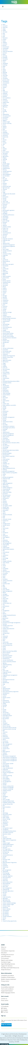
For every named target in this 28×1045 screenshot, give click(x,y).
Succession (5, 741)
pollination (5, 736)
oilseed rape (6, 507)
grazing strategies (7, 453)
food (4, 517)
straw (4, 62)
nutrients (5, 298)
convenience (6, 81)
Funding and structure (7, 954)
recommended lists (7, 645)
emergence (5, 180)
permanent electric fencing (9, 727)
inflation (5, 42)
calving (4, 406)
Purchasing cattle (7, 351)
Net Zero (5, 892)
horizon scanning (7, 123)
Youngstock (5, 829)
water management (7, 483)
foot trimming (6, 369)
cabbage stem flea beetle (9, 194)
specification (6, 391)
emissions (5, 631)
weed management (7, 591)
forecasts (5, 681)
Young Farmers (6, 780)
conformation (6, 387)
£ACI (4, 805)
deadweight (6, 466)
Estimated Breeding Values (9, 831)
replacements (6, 432)
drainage (5, 414)
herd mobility (6, 372)
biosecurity (5, 137)
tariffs (4, 795)
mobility (5, 366)
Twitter (5, 1008)
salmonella (5, 871)
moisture (5, 313)
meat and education (8, 51)
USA (4, 144)
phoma (4, 248)
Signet (4, 384)
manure (5, 291)
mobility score (6, 373)
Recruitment (6, 718)
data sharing (6, 541)
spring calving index (8, 804)
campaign (5, 637)
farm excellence (7, 98)
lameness (5, 358)
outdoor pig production (8, 628)
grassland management (8, 471)
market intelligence (7, 487)
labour (4, 739)
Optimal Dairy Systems (8, 549)
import (4, 798)
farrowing (5, 59)
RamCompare (6, 621)
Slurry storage (6, 799)
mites (4, 267)
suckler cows (6, 403)
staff (4, 868)
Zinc (4, 294)
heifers (4, 430)
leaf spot (5, 236)
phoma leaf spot (7, 186)
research (5, 99)
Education (4, 953)
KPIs (4, 550)
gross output (6, 152)
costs (4, 475)
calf (3, 538)
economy (5, 44)
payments (5, 735)
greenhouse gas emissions (9, 318)
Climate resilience (7, 916)
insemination (6, 378)
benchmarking (6, 331)
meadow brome (6, 282)
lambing (5, 469)
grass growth (6, 451)
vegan (4, 29)
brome (4, 279)
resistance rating (7, 254)
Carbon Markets (7, 901)
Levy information (6, 956)
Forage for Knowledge (8, 787)
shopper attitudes (7, 561)
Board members (7, 807)
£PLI (4, 343)
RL (3, 146)
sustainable (5, 48)
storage (4, 200)
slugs (4, 192)
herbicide (5, 673)
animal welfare (6, 394)
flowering (5, 219)
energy (4, 110)
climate (4, 894)
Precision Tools (6, 859)
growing (5, 415)
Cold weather (6, 910)
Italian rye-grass (7, 276)
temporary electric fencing (9, 729)
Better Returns (6, 751)
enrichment (5, 117)
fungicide (5, 212)
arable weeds (6, 547)
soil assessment (7, 495)
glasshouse (5, 618)
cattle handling (6, 393)
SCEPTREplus (6, 508)
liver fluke (5, 424)
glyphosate (5, 273)
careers (4, 87)
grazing (4, 418)
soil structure (6, 445)
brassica (5, 307)
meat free (5, 27)
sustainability (6, 738)
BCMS (4, 858)
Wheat (4, 286)
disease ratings (6, 819)
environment (6, 47)
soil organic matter (7, 505)
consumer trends (7, 519)
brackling (5, 155)
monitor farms (6, 525)
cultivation (5, 301)
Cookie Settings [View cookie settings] (4, 1044)
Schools (4, 784)
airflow (4, 703)
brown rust (5, 228)
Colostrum (5, 354)
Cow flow (5, 370)
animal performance (8, 855)
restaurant (5, 636)
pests (4, 191)
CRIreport (5, 723)
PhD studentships (7, 657)
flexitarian (5, 38)
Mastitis (5, 375)
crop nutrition (6, 459)
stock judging (6, 778)
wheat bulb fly (6, 261)
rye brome (5, 285)
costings (5, 462)
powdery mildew (7, 227)
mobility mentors (7, 790)
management (6, 610)
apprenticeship (6, 688)
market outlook (6, 714)
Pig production (6, 702)
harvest (4, 198)
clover (4, 209)
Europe (4, 709)
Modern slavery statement (8, 979)
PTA (3, 346)
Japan (4, 750)
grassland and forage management (11, 622)
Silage (4, 363)
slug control (6, 486)
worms (4, 423)
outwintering (6, 889)
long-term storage (7, 312)
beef (4, 33)
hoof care (5, 367)
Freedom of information (8, 977)
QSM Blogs (5, 813)
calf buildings (6, 324)
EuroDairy (5, 579)
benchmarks (6, 165)
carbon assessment (7, 580)
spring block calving (8, 334)
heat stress (5, 325)
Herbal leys (5, 867)
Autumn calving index (8, 786)
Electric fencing (6, 726)
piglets (4, 71)
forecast (5, 131)
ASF (3, 138)
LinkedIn (5, 1010)
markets (5, 149)
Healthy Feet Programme (9, 355)
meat (4, 534)
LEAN (4, 511)
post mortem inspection (9, 456)
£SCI (4, 345)
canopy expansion (7, 171)
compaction (5, 300)
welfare (4, 60)
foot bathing (6, 765)
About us (3, 947)
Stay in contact (6, 1024)
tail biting (5, 119)
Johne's (4, 793)
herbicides (5, 271)
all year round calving (8, 336)
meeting (5, 588)
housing (5, 111)
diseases (5, 502)
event (4, 576)
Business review (7, 834)
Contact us (4, 998)
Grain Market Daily (7, 846)
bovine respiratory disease (9, 661)
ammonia (5, 630)
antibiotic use (6, 463)
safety (4, 396)
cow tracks (5, 853)
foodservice (5, 520)
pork (4, 36)
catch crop (5, 201)
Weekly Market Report (8, 844)
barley (4, 646)
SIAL (4, 808)
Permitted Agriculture (8, 891)
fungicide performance (8, 215)
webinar (5, 574)
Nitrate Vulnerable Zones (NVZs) (11, 450)
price (4, 322)
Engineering (6, 700)
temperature (6, 134)
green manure (6, 203)
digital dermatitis (7, 360)
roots (4, 182)
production (5, 105)
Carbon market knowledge (9, 903)
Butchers (5, 837)
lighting (4, 663)
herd (4, 612)
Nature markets (6, 909)
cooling (4, 309)
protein (4, 39)
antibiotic (5, 93)
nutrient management (8, 435)
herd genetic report (7, 828)
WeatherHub (6, 682)
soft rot (4, 706)
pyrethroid (5, 260)
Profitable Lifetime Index (9, 802)
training (5, 84)
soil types (5, 444)
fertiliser (5, 289)
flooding (5, 864)
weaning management (8, 433)
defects (4, 711)
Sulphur (5, 288)
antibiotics (5, 540)
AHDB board (6, 816)
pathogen (5, 213)
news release (6, 562)
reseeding (5, 438)
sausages (5, 594)
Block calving (6, 766)
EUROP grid (5, 390)
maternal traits (6, 478)
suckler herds (6, 724)
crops (4, 567)
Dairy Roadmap (6, 883)
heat (4, 68)
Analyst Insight (6, 843)
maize (4, 457)
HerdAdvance (6, 693)
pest (4, 669)
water (4, 66)
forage (4, 364)
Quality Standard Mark (8, 801)
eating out (5, 535)
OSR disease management (9, 756)
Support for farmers (6, 966)
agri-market (5, 742)
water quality (6, 490)
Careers (3, 949)
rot (3, 708)
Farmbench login (6, 962)
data (4, 531)
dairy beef (5, 397)
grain (4, 304)
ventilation (5, 63)
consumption (6, 83)
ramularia (5, 234)
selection (5, 388)
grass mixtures (6, 441)
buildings (5, 65)
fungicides (5, 255)
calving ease (6, 342)
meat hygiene (6, 537)
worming (5, 56)
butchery (5, 792)
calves (4, 399)
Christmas (5, 78)
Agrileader (5, 898)
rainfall (4, 667)
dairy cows (5, 886)
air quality (5, 573)
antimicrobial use (7, 603)
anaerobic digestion (8, 876)
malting (4, 315)
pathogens (5, 796)
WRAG (4, 274)
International (6, 552)
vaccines (5, 465)
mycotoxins (5, 216)
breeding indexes (7, 382)
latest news (5, 598)
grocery (4, 45)
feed (4, 129)
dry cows (5, 376)
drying (4, 310)
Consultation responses (8, 951)
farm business (6, 571)
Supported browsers (7, 991)
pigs (4, 585)
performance (6, 606)
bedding (5, 600)
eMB (4, 90)
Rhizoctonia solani (7, 814)
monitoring (5, 747)
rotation (5, 185)
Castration (5, 879)
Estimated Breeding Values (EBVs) (11, 381)
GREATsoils (5, 484)
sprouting (5, 153)
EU (3, 835)
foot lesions (5, 361)
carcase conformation (8, 348)
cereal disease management (10, 760)
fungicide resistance (8, 239)
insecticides (6, 642)
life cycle (5, 179)
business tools (6, 583)
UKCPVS (4, 252)
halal (4, 586)
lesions (4, 762)
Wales (4, 556)
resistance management (9, 245)
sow (4, 604)
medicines (5, 92)
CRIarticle (5, 732)
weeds (4, 195)
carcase (4, 856)
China (4, 720)
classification (6, 385)
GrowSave (5, 823)
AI (3, 685)
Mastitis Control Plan (8, 357)
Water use (5, 666)
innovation (5, 101)
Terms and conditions (7, 989)
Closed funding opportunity (9, 921)
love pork (5, 847)
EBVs (4, 402)
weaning (5, 72)
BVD (4, 730)
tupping (5, 480)
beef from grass (7, 771)
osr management (7, 781)
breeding (5, 57)
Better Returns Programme (9, 840)
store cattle (5, 777)
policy (4, 733)
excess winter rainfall (8, 763)
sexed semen (6, 400)
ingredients (5, 822)
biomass (5, 183)
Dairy (4, 24)
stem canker (6, 249)
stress (4, 69)
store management (7, 744)
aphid (4, 513)
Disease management (8, 772)
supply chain (6, 102)
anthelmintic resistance (8, 426)
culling (4, 420)
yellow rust (5, 230)
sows (4, 607)
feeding (4, 74)
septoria (5, 225)
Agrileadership (6, 900)
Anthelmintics (6, 658)
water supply (6, 817)
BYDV (4, 257)
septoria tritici (6, 243)
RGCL (4, 826)
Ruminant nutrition (7, 655)
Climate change (6, 319)
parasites (5, 412)
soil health (5, 504)
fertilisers (5, 448)
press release (6, 589)
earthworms (6, 498)
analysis (5, 676)
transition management (8, 417)
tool (3, 89)
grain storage (6, 221)
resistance (5, 95)
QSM (4, 516)
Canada (4, 143)
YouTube (5, 1012)
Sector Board (6, 717)
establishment (6, 168)
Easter (4, 41)
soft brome (5, 283)
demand (5, 297)
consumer (5, 26)
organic (4, 270)
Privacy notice (5, 981)
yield (4, 177)
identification (6, 690)
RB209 (4, 592)
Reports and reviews (7, 960)
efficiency (5, 107)
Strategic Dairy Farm (8, 625)
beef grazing (6, 852)
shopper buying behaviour (9, 615)
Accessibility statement (7, 987)
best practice (6, 654)
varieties (5, 624)
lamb (4, 35)
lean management (7, 888)
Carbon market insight (8, 904)
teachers (5, 53)
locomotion (5, 349)
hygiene (5, 120)
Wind (4, 919)
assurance (5, 135)
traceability (5, 568)
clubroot (5, 189)
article (4, 565)
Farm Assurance (7, 877)
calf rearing (5, 712)
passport (5, 222)
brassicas (5, 204)
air (3, 108)
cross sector (6, 627)
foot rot (4, 237)
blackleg (5, 705)
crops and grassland (8, 768)
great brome (6, 277)
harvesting (5, 460)
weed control (6, 436)
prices (4, 125)
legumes (5, 206)
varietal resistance (7, 251)
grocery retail (6, 80)
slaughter (5, 601)
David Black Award (7, 715)
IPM (3, 634)
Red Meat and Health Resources (10, 968)
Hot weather (6, 912)
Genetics (5, 339)
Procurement (5, 958)
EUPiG (4, 619)
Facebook (5, 1006)
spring (4, 162)
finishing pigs (6, 873)
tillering (4, 170)
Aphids (4, 262)
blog (4, 684)
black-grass (5, 197)
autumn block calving (8, 333)
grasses (4, 207)
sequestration (6, 321)
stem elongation (7, 174)
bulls (4, 379)
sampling (5, 132)
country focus (6, 748)
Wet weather (6, 915)
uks (3, 811)
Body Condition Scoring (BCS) (10, 472)
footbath (5, 753)
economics (5, 865)
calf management (7, 543)
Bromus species (7, 280)
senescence (5, 173)
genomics (5, 754)
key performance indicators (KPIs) (11, 442)
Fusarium (5, 306)
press (4, 564)
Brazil (4, 141)
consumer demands (8, 850)
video (4, 577)
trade (4, 553)
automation (5, 510)
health (4, 30)
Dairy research (6, 352)
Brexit (4, 54)
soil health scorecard (8, 832)
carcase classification (8, 660)
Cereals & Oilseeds (7, 514)
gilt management (7, 870)
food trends (5, 528)
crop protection (6, 489)
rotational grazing (7, 664)
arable (4, 499)
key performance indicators (9, 337)
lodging (4, 158)
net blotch (5, 231)
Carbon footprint (7, 316)
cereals (4, 224)
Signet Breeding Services (9, 468)
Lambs (4, 474)
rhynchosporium (7, 233)
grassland (5, 493)
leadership (5, 769)
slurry (4, 678)
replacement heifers (8, 421)
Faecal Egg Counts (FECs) (9, 427)
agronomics (5, 156)
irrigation (5, 481)
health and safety (7, 492)
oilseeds (5, 501)
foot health (5, 825)
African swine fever (7, 643)
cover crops (5, 670)
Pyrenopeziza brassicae (8, 679)
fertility (4, 408)
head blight (5, 218)
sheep (4, 648)
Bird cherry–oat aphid (8, 264)
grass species (6, 439)
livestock (5, 96)
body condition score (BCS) (9, 405)
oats (4, 147)
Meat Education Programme (10, 862)
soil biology (5, 447)
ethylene (5, 694)
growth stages (6, 164)
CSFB (4, 258)
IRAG (4, 640)
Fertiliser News (6, 906)
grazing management (8, 477)
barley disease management (10, 759)
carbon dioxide (6, 874)
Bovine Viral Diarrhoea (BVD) (10, 651)
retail (4, 522)
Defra (4, 639)
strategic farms (6, 523)
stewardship (6, 114)
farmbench (5, 532)
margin (4, 330)
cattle (4, 409)
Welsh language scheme (8, 992)
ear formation (6, 176)
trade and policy (7, 897)
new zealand (6, 745)
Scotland (5, 546)
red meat (5, 32)
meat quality (6, 544)
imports (4, 126)
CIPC (4, 699)
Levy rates (5, 75)
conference (5, 555)
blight (4, 841)
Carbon (4, 895)
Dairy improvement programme (10, 691)
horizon (4, 104)
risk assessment (7, 116)
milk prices (5, 328)
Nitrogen (5, 295)
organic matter (6, 496)
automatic (5, 303)
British (4, 559)
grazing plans (6, 454)
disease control (6, 697)
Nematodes (5, 265)
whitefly (4, 616)
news (4, 529)
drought (5, 582)
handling (5, 429)
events (4, 649)
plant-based (6, 595)
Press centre (4, 1000)
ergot (4, 242)
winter (4, 161)
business (5, 86)
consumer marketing (8, 789)
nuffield (4, 774)
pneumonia (5, 411)
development (6, 167)
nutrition (5, 77)
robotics (5, 570)
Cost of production (7, 327)
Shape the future (6, 969)
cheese (4, 597)
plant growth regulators (8, 210)
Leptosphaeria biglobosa (9, 246)
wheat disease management (10, 757)
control (4, 696)
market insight (6, 122)
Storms (4, 918)
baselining (5, 907)
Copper (4, 292)
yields (4, 150)
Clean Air (5, 820)
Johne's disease (6, 652)
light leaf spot (6, 188)
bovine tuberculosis (7, 882)
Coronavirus (6, 885)
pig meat (5, 861)
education (5, 50)
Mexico (4, 613)
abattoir (5, 128)
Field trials (5, 880)
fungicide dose (6, 240)
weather (5, 783)
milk (4, 526)
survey (4, 721)
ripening (5, 159)
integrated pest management (10, 675)
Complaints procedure (7, 975)
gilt (3, 609)
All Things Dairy (6, 849)
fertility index (6, 340)
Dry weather (6, 913)
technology (5, 558)
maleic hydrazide (7, 838)
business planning (7, 775)
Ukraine (4, 140)
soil (3, 113)
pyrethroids (5, 268)
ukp (3, 810)
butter (4, 687)
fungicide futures (7, 672)
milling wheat (6, 633)
